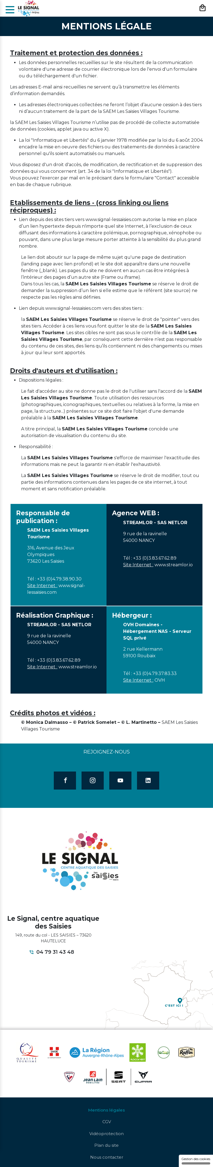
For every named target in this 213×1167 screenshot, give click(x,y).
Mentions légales (106, 1110)
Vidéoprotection (106, 1133)
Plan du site (106, 1145)
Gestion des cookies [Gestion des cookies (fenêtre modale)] (196, 1161)
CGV (106, 1121)
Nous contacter (106, 1157)
